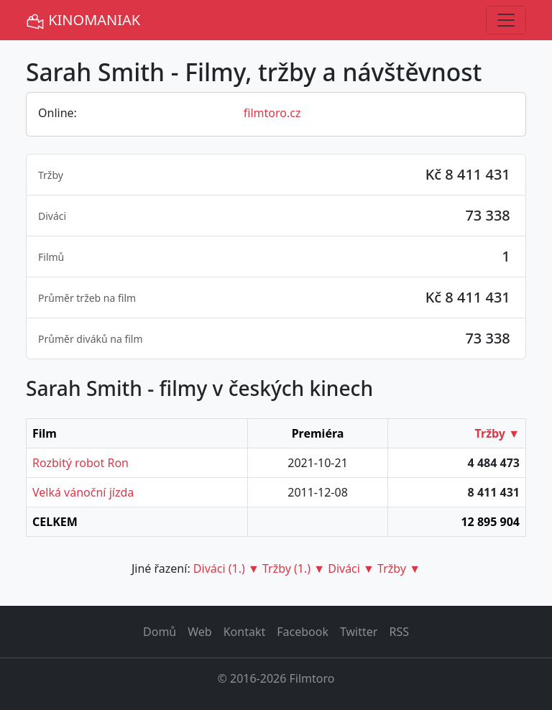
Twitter (358, 632)
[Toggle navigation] (506, 20)
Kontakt (245, 632)
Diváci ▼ (351, 568)
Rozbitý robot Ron (80, 463)
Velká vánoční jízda (83, 492)
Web (199, 632)
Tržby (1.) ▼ (293, 568)
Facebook (302, 632)
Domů (159, 632)
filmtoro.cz (272, 113)
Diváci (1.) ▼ (226, 568)
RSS (399, 632)
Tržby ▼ (497, 433)
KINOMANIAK (83, 20)
